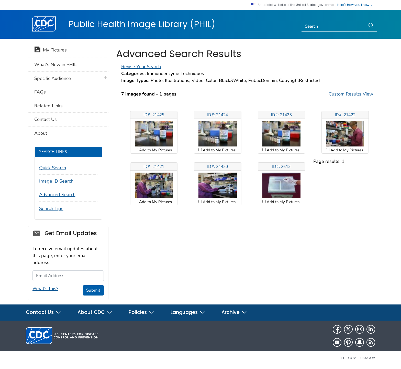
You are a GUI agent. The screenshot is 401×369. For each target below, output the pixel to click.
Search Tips (51, 208)
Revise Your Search (141, 67)
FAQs (40, 92)
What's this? (45, 289)
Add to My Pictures (155, 150)
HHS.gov (348, 357)
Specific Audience (52, 78)
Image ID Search (56, 181)
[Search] (334, 26)
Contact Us (45, 119)
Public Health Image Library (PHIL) (142, 24)
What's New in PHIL (55, 64)
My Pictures (50, 50)
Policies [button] (141, 312)
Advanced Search (57, 195)
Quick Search (52, 168)
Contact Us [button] (43, 312)
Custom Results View (351, 94)
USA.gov (367, 357)
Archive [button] (234, 312)
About (40, 133)
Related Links (48, 106)
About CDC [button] (94, 312)
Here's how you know (355, 5)
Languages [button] (188, 312)
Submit (93, 290)
